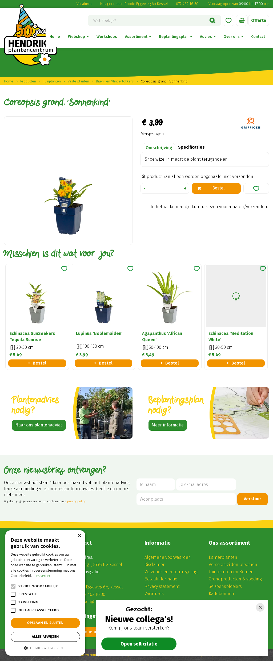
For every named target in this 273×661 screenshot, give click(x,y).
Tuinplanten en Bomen (231, 571)
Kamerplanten (223, 557)
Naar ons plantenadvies (39, 425)
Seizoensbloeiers (225, 586)
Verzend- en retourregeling (170, 571)
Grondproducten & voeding (235, 578)
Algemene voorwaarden (167, 557)
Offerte (258, 20)
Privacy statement (162, 586)
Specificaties (191, 147)
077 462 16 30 (187, 4)
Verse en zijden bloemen (233, 564)
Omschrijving (159, 147)
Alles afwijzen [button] (45, 636)
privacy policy (76, 501)
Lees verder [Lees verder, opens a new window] (42, 575)
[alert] (45, 593)
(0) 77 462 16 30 (91, 594)
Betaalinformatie (160, 578)
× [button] (79, 536)
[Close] (260, 607)
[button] (45, 647)
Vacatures (84, 4)
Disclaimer (154, 564)
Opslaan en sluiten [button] (45, 622)
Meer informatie (168, 425)
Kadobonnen (221, 593)
